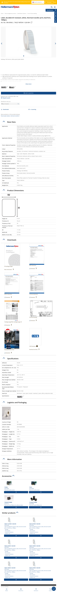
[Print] (55, 15)
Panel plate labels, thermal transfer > (10, 116)
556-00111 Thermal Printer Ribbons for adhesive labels (16, 500)
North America (38, 2)
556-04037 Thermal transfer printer (16, 485)
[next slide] (55, 43)
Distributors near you (6, 101)
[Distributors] (55, 10)
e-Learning (32, 109)
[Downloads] (55, 18)
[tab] (28, 122)
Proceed (49, 2)
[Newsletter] (55, 13)
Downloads (5, 109)
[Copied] (31, 22)
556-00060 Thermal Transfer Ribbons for (41, 500)
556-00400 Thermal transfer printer (41, 485)
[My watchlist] (55, 21)
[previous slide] (1, 43)
